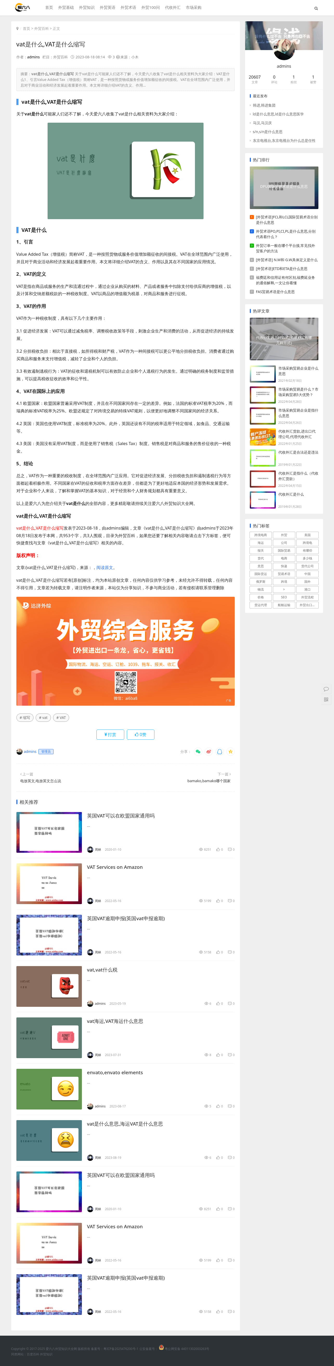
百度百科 (33, 1354)
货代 (261, 558)
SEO (284, 597)
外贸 (284, 535)
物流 (261, 589)
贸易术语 (284, 574)
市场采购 (192, 8)
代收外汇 (172, 8)
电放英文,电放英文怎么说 (40, 780)
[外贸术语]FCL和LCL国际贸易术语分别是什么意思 (287, 219)
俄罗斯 (260, 581)
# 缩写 (25, 717)
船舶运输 (284, 605)
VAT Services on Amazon (117, 866)
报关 (261, 550)
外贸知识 (86, 8)
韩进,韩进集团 (264, 105)
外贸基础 (65, 8)
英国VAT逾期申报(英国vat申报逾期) (128, 918)
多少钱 (307, 558)
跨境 (284, 581)
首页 (48, 8)
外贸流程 (307, 597)
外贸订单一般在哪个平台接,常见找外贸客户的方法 (285, 248)
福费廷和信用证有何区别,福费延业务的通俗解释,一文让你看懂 (285, 280)
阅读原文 (104, 567)
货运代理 (260, 605)
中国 (307, 574)
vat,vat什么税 (103, 969)
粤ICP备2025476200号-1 (120, 1349)
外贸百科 (41, 28)
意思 (261, 566)
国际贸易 (284, 550)
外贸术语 (127, 8)
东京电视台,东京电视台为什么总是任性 (284, 140)
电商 (284, 558)
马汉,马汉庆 (262, 122)
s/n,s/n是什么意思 (268, 131)
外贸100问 (150, 8)
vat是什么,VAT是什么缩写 (52, 44)
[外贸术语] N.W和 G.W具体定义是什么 (287, 259)
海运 (261, 542)
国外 (307, 581)
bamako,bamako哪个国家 (209, 780)
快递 (284, 566)
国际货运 (260, 574)
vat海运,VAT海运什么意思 (117, 1020)
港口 (307, 589)
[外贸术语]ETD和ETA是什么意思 (282, 268)
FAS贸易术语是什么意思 (275, 291)
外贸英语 (107, 8)
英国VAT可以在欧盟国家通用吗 (122, 815)
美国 (307, 535)
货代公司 (307, 566)
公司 (284, 542)
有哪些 (307, 550)
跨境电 (307, 542)
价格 (261, 597)
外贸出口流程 (309, 605)
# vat (43, 717)
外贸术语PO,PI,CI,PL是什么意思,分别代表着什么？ (286, 234)
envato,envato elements (117, 1072)
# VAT (61, 717)
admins (33, 56)
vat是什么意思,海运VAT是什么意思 (127, 1123)
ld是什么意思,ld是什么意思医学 (278, 114)
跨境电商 (260, 535)
